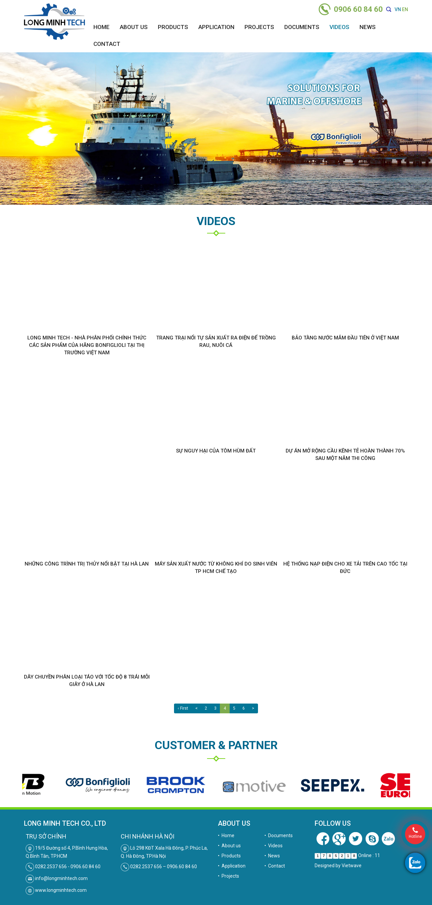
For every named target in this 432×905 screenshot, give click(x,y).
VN (398, 9)
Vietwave (352, 865)
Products (173, 27)
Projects (259, 27)
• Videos (273, 845)
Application (216, 27)
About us (134, 27)
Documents (301, 27)
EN (405, 9)
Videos (339, 27)
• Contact (274, 866)
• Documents (278, 835)
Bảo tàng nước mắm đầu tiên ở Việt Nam (345, 338)
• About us (229, 845)
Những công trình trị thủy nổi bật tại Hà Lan (87, 564)
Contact (106, 43)
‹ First (183, 708)
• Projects (228, 876)
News (367, 27)
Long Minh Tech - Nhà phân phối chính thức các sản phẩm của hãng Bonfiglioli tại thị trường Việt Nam (86, 345)
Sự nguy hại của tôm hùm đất (216, 451)
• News (272, 855)
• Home (226, 835)
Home (101, 27)
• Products (229, 855)
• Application (232, 866)
